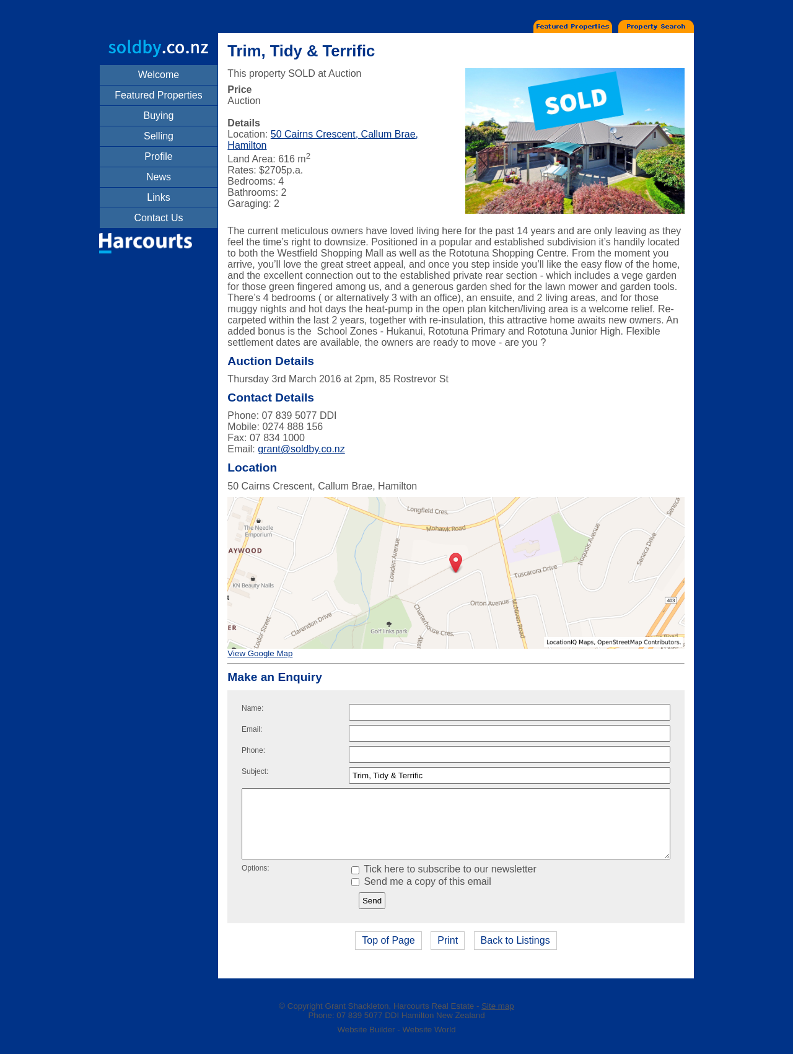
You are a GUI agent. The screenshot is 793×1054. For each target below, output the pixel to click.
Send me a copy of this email (421, 894)
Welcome (158, 74)
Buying (159, 115)
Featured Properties (158, 95)
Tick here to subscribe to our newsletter (444, 882)
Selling (158, 136)
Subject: (255, 771)
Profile (158, 156)
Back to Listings (515, 953)
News (158, 177)
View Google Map (259, 653)
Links (158, 197)
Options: (255, 881)
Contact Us (158, 218)
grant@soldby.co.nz (301, 449)
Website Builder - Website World (396, 1042)
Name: (252, 708)
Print (447, 953)
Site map (497, 1019)
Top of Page (388, 953)
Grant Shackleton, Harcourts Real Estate (400, 1019)
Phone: (253, 750)
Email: (252, 729)
